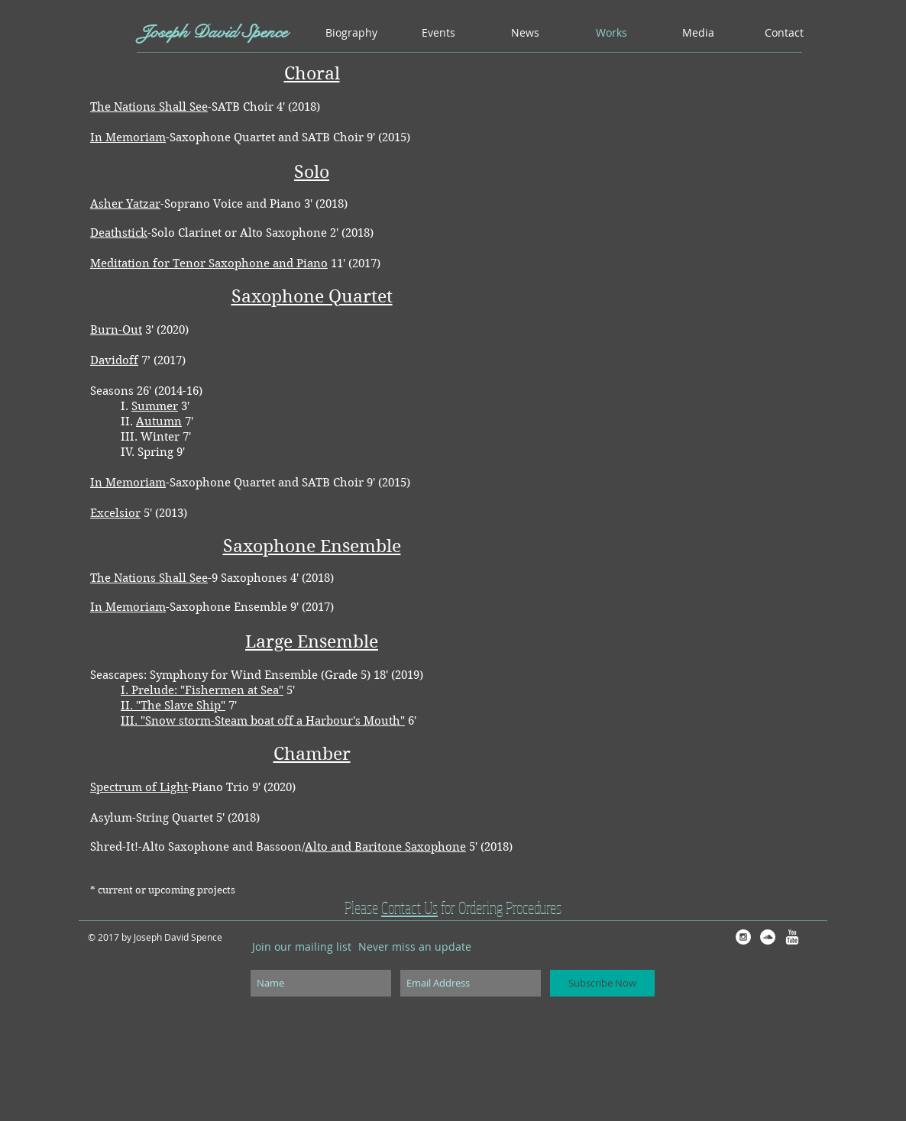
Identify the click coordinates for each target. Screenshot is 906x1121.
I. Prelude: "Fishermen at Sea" (202, 690)
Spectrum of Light (139, 787)
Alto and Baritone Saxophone (385, 847)
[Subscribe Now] (602, 983)
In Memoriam (128, 137)
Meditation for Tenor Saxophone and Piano (209, 263)
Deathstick (118, 233)
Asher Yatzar (125, 204)
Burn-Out (116, 330)
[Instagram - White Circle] (743, 937)
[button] (438, 33)
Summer (154, 406)
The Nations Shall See (149, 107)
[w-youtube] (792, 937)
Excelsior (115, 513)
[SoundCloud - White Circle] (767, 937)
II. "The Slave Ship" (173, 705)
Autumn (159, 421)
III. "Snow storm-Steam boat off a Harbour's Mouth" (263, 721)
